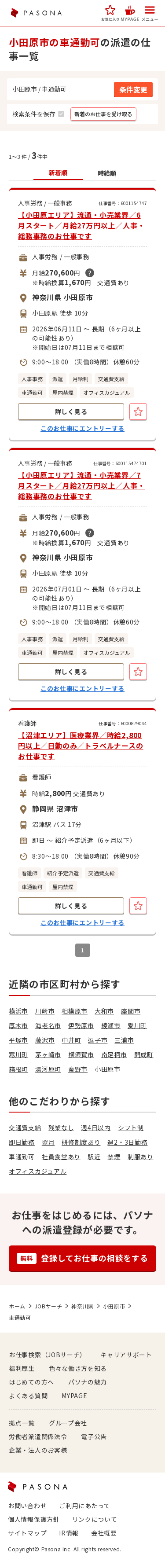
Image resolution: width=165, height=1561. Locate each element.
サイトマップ (27, 1532)
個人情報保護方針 (34, 1519)
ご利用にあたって (84, 1505)
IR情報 (69, 1532)
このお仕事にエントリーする (82, 428)
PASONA (36, 13)
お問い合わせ (27, 1505)
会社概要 (104, 1532)
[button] (110, 13)
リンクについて (94, 1519)
